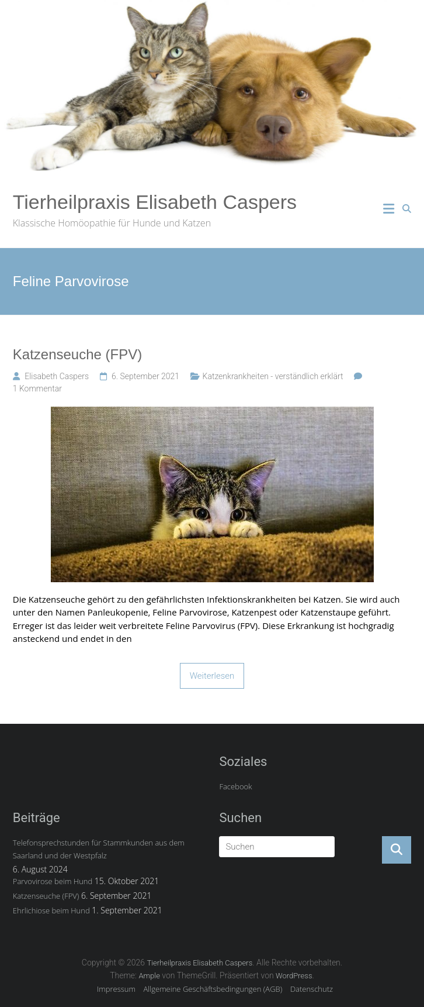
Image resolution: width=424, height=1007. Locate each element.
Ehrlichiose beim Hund (51, 910)
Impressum (116, 989)
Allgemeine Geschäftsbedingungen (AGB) (213, 989)
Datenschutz (311, 989)
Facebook (235, 786)
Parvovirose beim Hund (52, 881)
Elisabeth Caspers (57, 376)
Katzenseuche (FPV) (77, 354)
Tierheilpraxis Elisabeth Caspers (155, 202)
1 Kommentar (37, 388)
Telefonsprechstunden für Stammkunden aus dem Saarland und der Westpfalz (99, 849)
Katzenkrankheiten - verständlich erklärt (273, 376)
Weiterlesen (212, 676)
